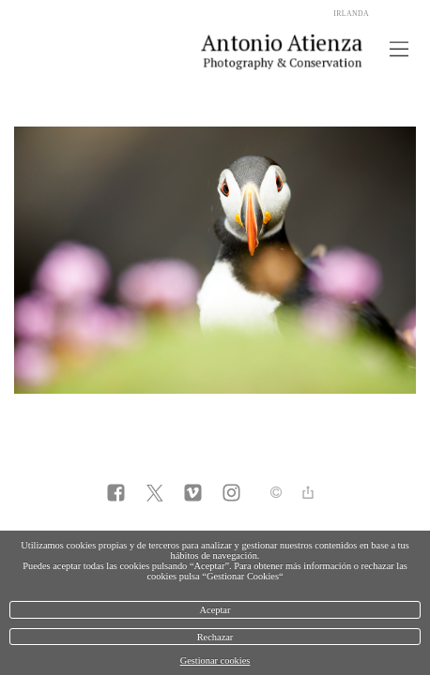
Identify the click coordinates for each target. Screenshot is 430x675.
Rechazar (215, 637)
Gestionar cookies (215, 660)
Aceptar (215, 610)
